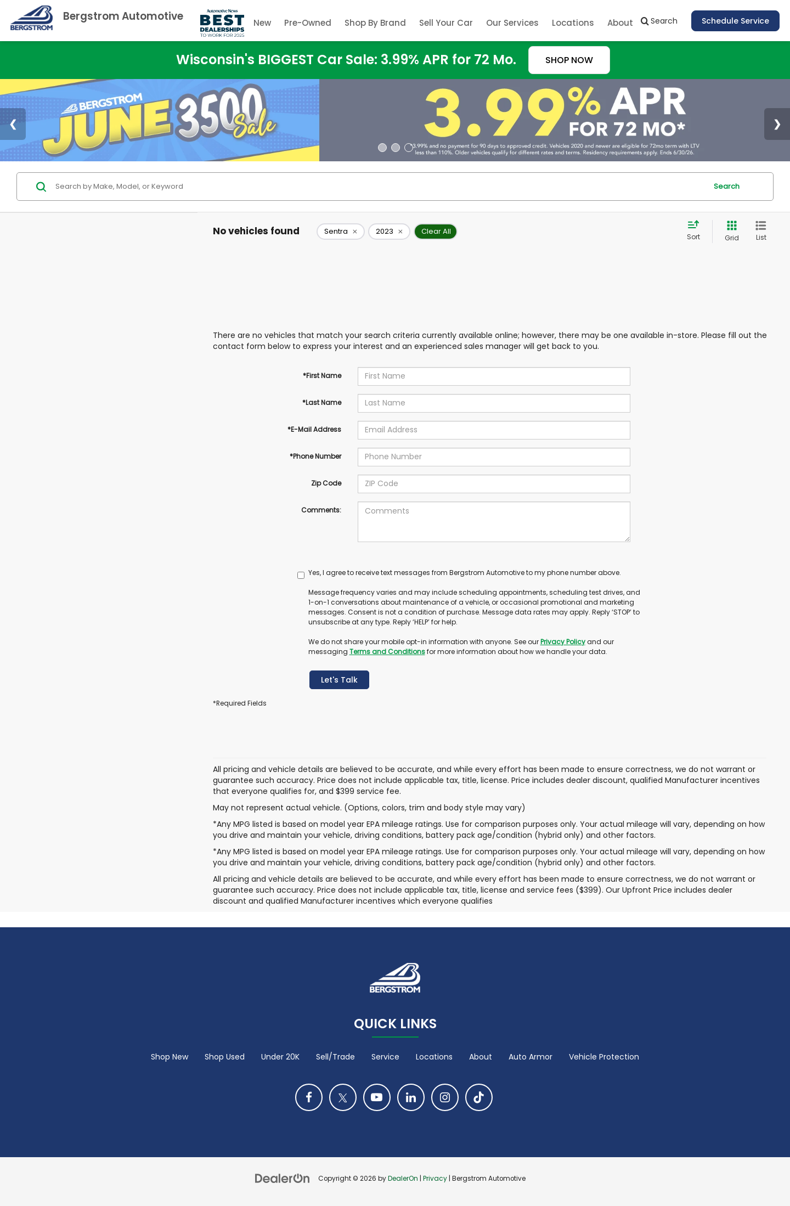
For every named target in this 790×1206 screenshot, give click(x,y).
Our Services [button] (512, 23)
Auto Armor (530, 1056)
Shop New (169, 1056)
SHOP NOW (569, 60)
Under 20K (280, 1056)
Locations (573, 23)
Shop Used (225, 1056)
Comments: (321, 510)
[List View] (761, 231)
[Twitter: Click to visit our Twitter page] (343, 1097)
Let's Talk (339, 679)
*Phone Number (315, 456)
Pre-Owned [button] (307, 23)
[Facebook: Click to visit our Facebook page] (309, 1097)
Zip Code (326, 483)
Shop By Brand (375, 23)
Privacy (435, 1178)
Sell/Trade (335, 1056)
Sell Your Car (446, 23)
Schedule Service (735, 20)
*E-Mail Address (314, 429)
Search (727, 186)
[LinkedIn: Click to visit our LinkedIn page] (411, 1097)
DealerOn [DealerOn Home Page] (403, 1178)
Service (385, 1056)
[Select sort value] (696, 231)
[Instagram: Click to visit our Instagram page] (445, 1097)
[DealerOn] (283, 1178)
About (480, 1056)
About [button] (620, 23)
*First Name (322, 375)
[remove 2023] (389, 231)
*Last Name (321, 402)
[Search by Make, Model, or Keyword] (379, 186)
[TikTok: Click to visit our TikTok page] (479, 1097)
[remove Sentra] (341, 231)
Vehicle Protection (604, 1056)
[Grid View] (729, 231)
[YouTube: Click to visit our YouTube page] (377, 1097)
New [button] (262, 23)
